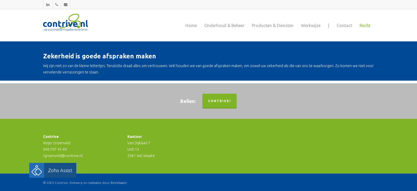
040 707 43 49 (55, 149)
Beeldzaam (119, 182)
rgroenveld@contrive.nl (62, 156)
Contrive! (219, 101)
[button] (36, 170)
